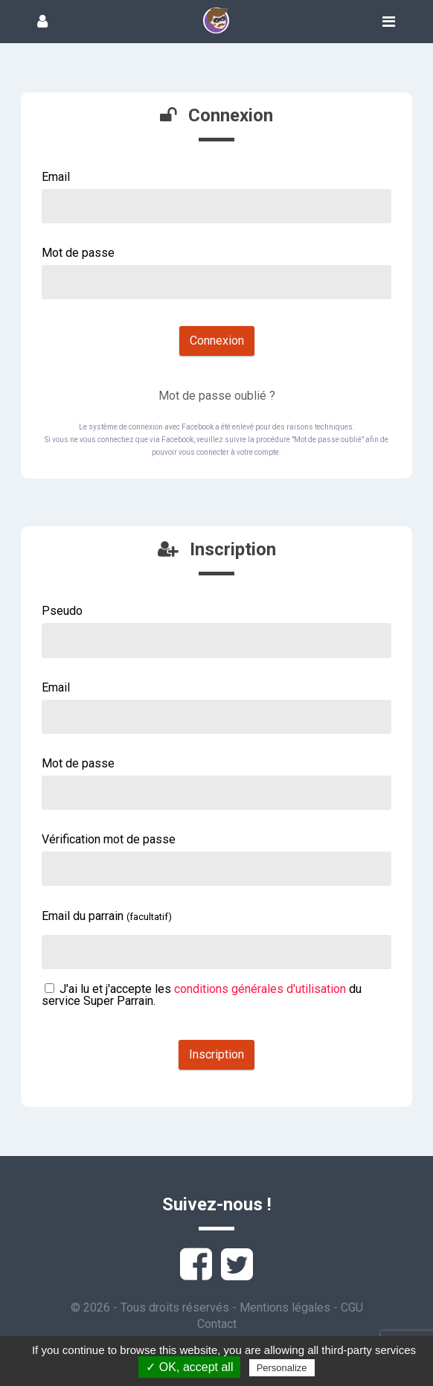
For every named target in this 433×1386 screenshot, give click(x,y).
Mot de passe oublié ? (216, 396)
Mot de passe (78, 253)
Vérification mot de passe (109, 839)
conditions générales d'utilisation (260, 989)
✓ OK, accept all (189, 1367)
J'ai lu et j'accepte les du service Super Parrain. (202, 995)
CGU (352, 1307)
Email (56, 177)
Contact (217, 1324)
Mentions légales (285, 1307)
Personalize (282, 1367)
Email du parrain (107, 916)
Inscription (216, 1054)
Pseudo (62, 611)
